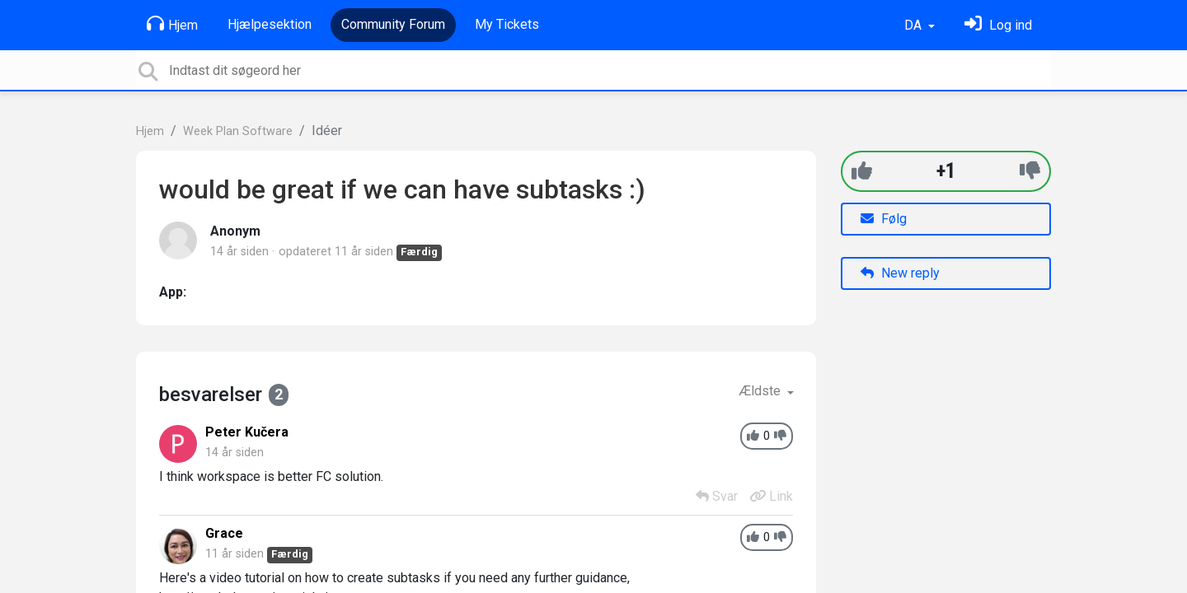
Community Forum (393, 24)
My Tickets (507, 24)
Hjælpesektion (270, 24)
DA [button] (914, 25)
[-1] (1030, 171)
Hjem (172, 24)
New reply (900, 273)
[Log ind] (998, 25)
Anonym (235, 231)
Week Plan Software (238, 131)
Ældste (761, 391)
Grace (224, 533)
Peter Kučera (247, 432)
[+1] (862, 171)
